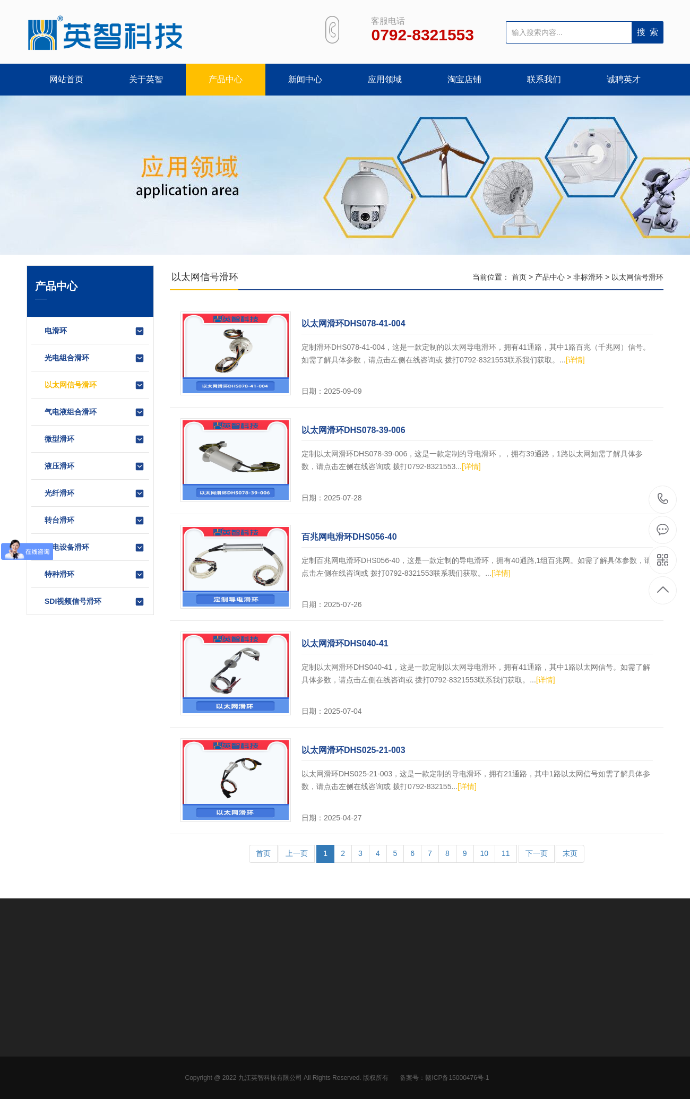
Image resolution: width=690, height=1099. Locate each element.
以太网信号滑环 (95, 385)
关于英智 (146, 79)
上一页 (297, 853)
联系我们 (544, 79)
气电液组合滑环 (95, 412)
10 (484, 853)
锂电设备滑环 (95, 547)
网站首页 (66, 79)
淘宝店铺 (464, 79)
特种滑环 (95, 574)
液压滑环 (95, 466)
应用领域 (385, 79)
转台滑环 (95, 520)
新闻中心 (305, 79)
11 (506, 853)
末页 (570, 853)
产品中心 (226, 79)
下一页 (536, 853)
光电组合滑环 (95, 358)
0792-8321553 (663, 500)
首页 (519, 277)
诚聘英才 (624, 79)
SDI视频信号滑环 (95, 601)
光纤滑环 (95, 493)
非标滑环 (588, 277)
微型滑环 (95, 439)
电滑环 (95, 331)
